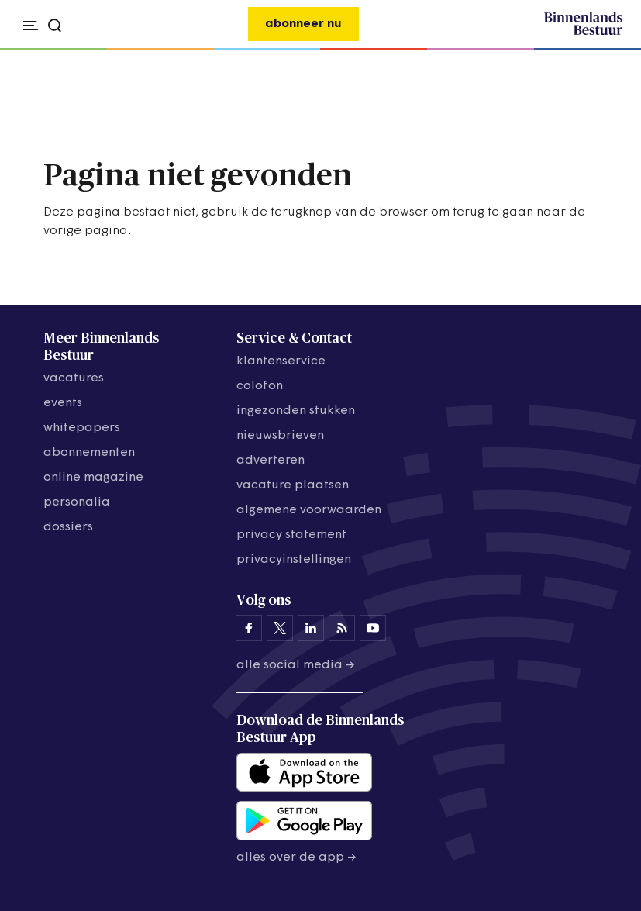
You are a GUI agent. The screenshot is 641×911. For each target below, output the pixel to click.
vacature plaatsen (292, 485)
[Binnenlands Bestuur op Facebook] (248, 628)
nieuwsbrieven (280, 436)
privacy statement (291, 535)
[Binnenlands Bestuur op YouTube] (372, 628)
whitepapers (81, 428)
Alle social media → (295, 665)
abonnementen (89, 453)
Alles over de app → (296, 857)
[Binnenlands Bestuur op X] (279, 628)
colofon (259, 386)
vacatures (73, 378)
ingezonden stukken (295, 411)
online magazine (93, 477)
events (62, 403)
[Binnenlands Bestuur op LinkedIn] (310, 628)
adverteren (270, 460)
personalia (76, 502)
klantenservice (281, 361)
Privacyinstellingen (293, 560)
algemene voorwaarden (308, 510)
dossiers (68, 527)
